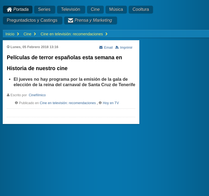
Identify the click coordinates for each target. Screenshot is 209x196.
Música (116, 9)
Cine (95, 9)
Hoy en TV (111, 103)
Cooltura (141, 9)
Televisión (70, 9)
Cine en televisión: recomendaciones (68, 103)
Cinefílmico (37, 95)
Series (44, 9)
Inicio (9, 34)
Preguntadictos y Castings (32, 20)
